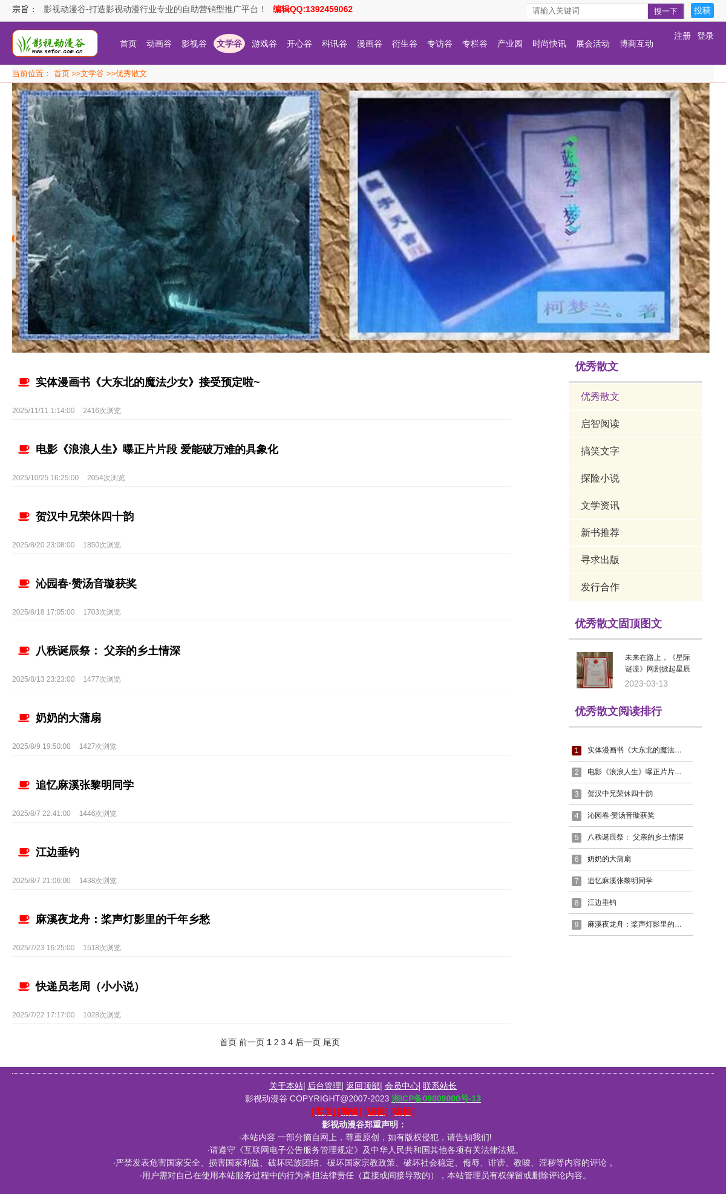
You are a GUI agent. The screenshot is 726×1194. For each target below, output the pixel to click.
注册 (682, 36)
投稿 (702, 10)
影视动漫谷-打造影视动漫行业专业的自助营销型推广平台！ (155, 9)
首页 (128, 43)
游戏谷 (264, 43)
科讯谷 (334, 43)
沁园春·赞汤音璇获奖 (77, 584)
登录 (705, 36)
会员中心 (402, 1086)
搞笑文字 (600, 451)
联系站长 (440, 1086)
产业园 (510, 43)
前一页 (251, 1042)
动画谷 (159, 43)
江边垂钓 (48, 852)
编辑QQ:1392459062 (313, 9)
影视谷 (194, 43)
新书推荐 (600, 532)
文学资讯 (600, 505)
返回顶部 (363, 1086)
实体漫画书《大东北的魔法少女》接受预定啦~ (139, 382)
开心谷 (299, 43)
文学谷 (229, 43)
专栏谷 (475, 43)
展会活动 (593, 43)
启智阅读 (600, 424)
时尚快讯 (549, 43)
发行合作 (600, 587)
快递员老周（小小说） (81, 986)
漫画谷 (369, 43)
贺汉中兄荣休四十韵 (76, 517)
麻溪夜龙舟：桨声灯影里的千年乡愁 (114, 919)
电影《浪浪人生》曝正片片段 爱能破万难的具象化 (148, 449)
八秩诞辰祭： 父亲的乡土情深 (99, 651)
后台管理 (324, 1086)
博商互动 (636, 43)
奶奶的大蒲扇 (59, 718)
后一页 (308, 1042)
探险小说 (600, 478)
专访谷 (440, 43)
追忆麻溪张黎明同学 (76, 785)
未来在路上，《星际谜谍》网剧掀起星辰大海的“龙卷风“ (657, 665)
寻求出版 (600, 560)
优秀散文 (131, 73)
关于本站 (286, 1086)
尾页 (331, 1042)
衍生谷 (404, 43)
